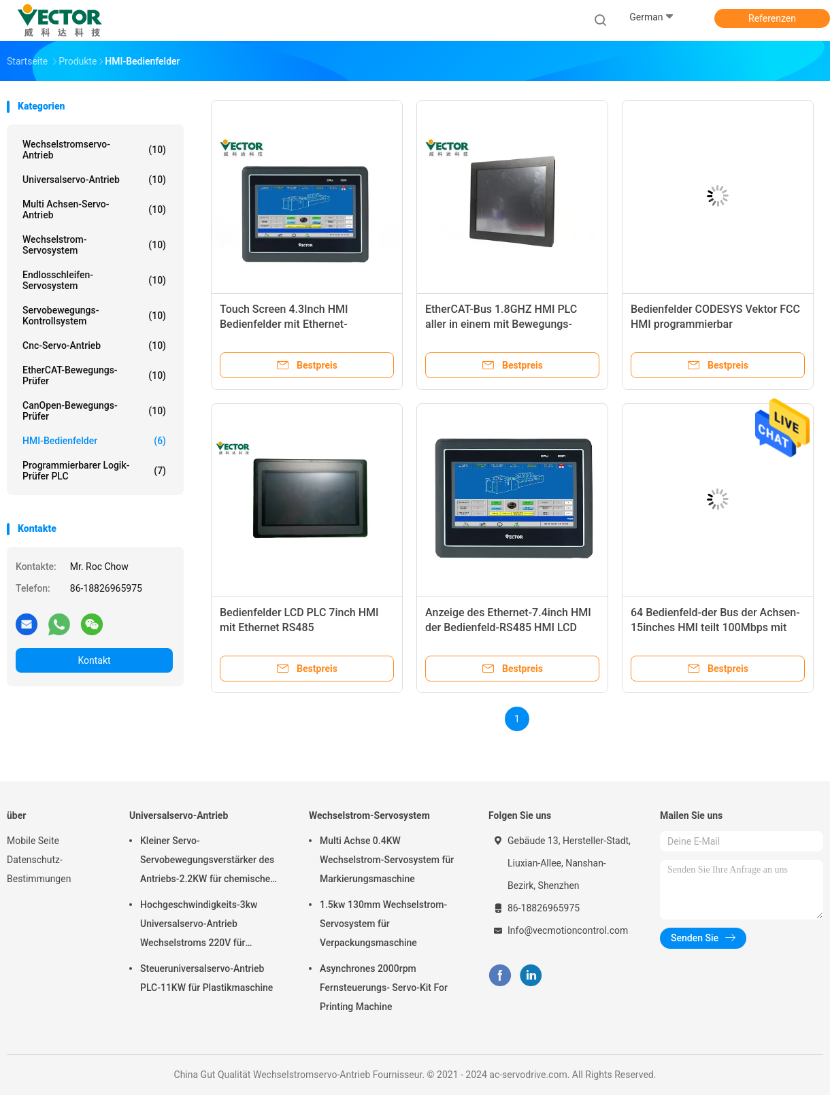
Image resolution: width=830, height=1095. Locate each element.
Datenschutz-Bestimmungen (39, 869)
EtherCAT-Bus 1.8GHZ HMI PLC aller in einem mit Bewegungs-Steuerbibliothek (501, 324)
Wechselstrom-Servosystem (94, 245)
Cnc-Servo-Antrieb (94, 345)
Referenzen (772, 18)
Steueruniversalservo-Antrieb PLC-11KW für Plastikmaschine (206, 978)
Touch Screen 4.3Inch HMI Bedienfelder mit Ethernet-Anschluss (284, 324)
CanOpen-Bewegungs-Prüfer (94, 411)
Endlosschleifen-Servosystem (94, 280)
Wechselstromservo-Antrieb (94, 150)
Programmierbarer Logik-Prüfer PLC (94, 471)
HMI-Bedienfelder (94, 441)
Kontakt (94, 660)
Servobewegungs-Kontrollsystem (94, 315)
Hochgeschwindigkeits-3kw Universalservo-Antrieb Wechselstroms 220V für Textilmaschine (198, 925)
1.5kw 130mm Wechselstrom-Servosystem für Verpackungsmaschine (383, 923)
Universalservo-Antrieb (94, 179)
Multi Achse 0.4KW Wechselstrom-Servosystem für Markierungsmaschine (387, 859)
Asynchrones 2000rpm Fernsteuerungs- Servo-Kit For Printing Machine (384, 987)
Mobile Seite (33, 840)
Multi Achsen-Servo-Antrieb (94, 209)
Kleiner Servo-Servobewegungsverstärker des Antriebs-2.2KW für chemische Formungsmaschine (207, 861)
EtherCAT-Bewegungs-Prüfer (94, 375)
